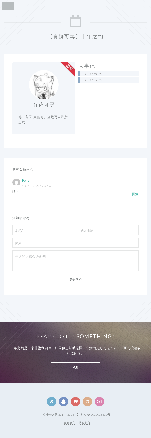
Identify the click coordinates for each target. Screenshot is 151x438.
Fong (26, 181)
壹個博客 (69, 422)
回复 (135, 194)
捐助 (75, 367)
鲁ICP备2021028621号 (95, 414)
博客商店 (84, 422)
